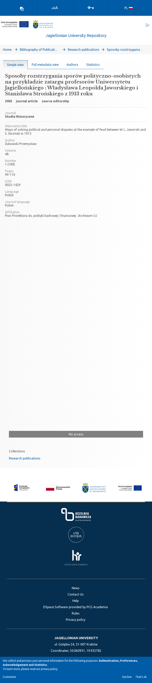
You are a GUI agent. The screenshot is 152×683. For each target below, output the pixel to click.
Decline (127, 676)
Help (75, 600)
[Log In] (91, 7)
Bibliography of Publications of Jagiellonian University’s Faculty (39, 51)
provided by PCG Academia (88, 607)
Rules (75, 613)
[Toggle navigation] (147, 26)
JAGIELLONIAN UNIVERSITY (76, 638)
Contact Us (76, 594)
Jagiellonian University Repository (76, 37)
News (75, 588)
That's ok (141, 676)
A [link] (52, 8)
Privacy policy (75, 619)
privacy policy (49, 669)
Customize (9, 676)
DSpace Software (55, 607)
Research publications (83, 51)
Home (7, 51)
